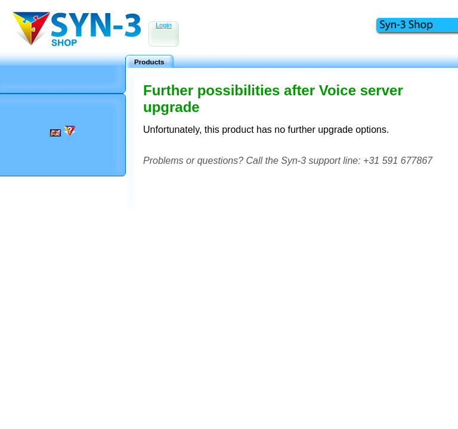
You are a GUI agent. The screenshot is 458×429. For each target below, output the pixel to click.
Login (164, 25)
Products (149, 62)
